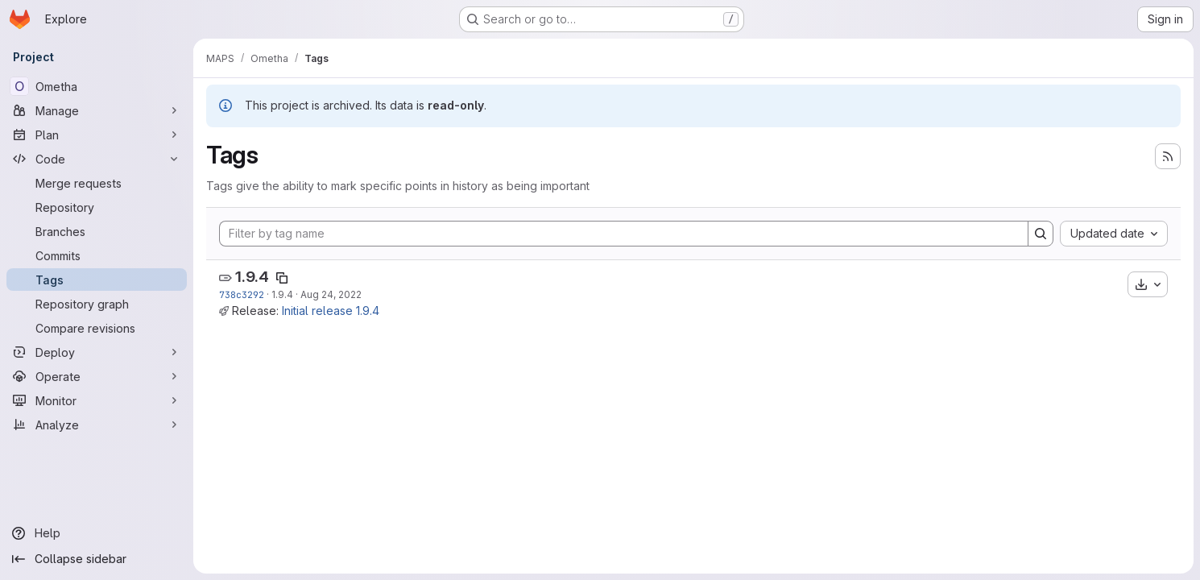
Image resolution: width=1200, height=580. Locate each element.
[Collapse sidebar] (96, 559)
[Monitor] (96, 400)
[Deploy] (96, 352)
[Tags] (96, 279)
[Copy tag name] (282, 278)
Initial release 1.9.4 (330, 310)
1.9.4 (252, 276)
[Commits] (96, 255)
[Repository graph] (96, 303)
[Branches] (96, 231)
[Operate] (96, 376)
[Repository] (96, 207)
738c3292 (241, 294)
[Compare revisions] (96, 328)
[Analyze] (96, 424)
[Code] (96, 158)
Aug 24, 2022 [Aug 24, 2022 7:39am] (331, 294)
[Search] (1040, 233)
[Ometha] (96, 86)
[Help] (96, 533)
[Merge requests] (96, 183)
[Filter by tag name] (623, 233)
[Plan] (96, 134)
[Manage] (96, 110)
